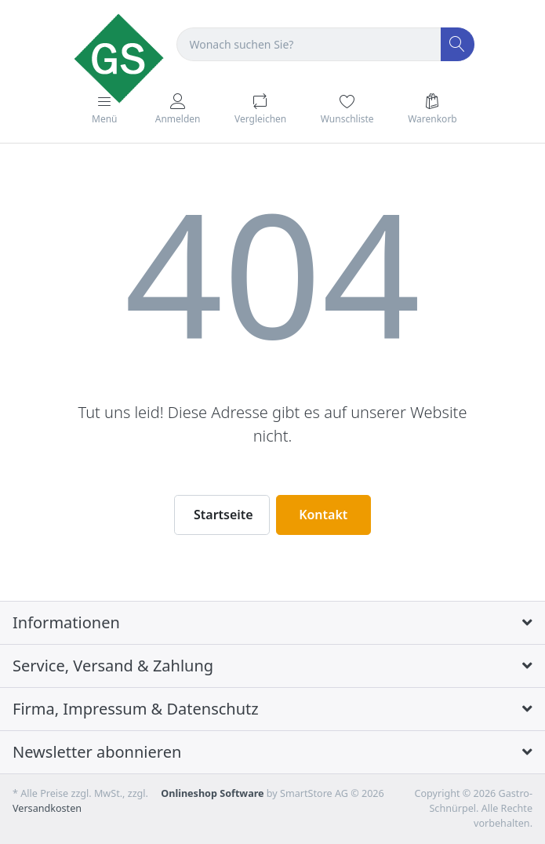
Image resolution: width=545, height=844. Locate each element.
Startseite (223, 514)
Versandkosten (47, 808)
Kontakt (323, 514)
